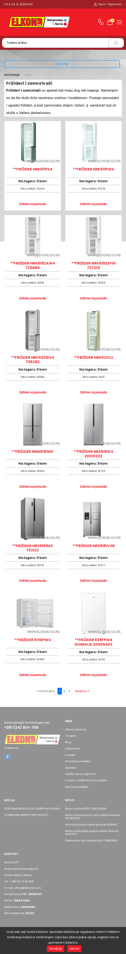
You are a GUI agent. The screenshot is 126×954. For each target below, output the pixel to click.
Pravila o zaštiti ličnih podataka (86, 780)
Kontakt (70, 755)
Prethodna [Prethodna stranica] (46, 691)
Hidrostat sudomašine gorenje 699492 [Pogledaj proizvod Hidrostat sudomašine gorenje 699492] (91, 825)
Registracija (114, 4)
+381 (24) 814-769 (21, 727)
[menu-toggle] (119, 22)
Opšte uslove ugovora (80, 774)
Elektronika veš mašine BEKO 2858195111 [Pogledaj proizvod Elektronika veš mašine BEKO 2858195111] (91, 841)
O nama (70, 736)
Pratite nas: (11, 748)
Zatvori (74, 949)
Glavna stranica (75, 729)
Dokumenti (72, 749)
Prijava (100, 4)
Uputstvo (71, 768)
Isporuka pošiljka (76, 787)
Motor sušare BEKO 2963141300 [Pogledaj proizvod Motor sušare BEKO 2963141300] (85, 809)
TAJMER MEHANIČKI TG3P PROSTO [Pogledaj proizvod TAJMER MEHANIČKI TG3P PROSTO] (26, 815)
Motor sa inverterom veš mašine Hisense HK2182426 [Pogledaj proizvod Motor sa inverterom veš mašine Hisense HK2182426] (92, 816)
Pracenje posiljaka (77, 761)
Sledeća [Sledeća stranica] (82, 691)
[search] (116, 43)
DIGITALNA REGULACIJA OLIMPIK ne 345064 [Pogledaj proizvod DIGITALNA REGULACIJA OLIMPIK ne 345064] (32, 809)
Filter (64, 64)
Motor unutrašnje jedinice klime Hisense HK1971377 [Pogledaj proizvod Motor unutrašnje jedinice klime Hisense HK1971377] (92, 832)
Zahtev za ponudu (32, 204)
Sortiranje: (12, 75)
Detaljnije (55, 949)
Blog (68, 742)
